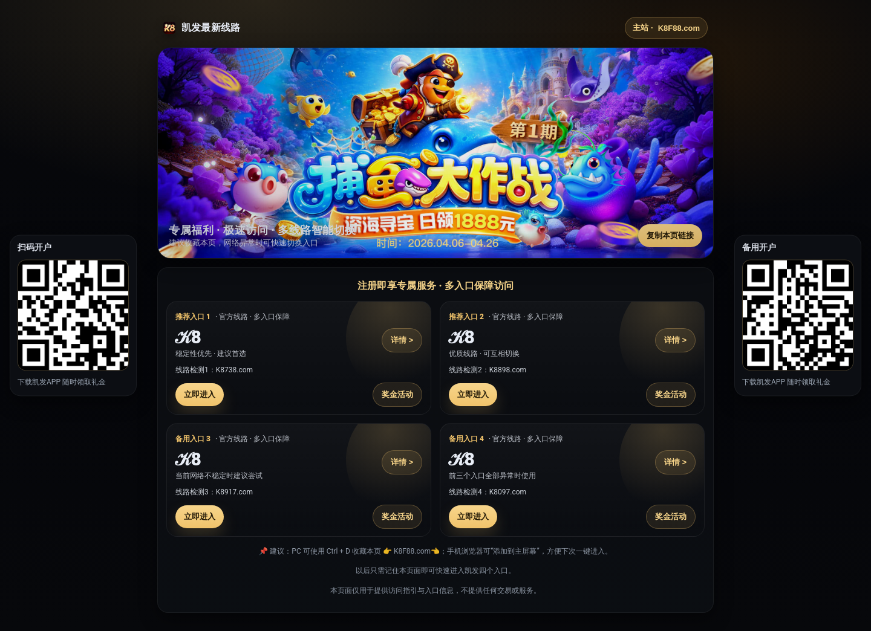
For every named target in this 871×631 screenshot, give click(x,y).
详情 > (402, 340)
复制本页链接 (670, 235)
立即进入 (199, 394)
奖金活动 (397, 394)
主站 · (666, 28)
